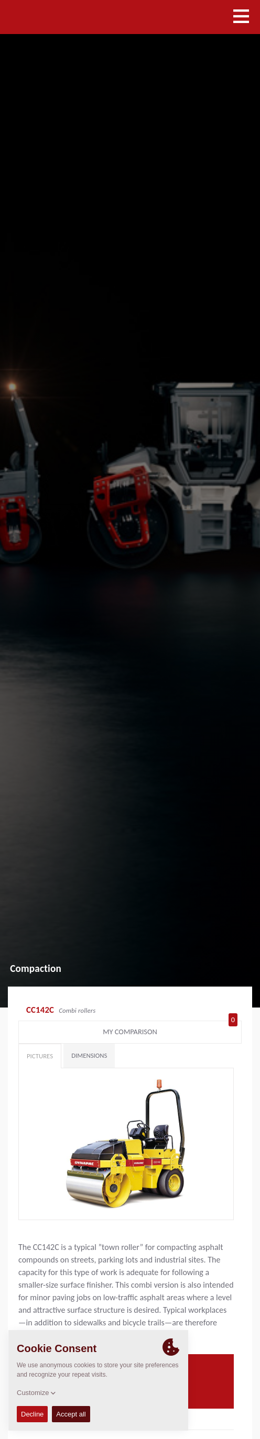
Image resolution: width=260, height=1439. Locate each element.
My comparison (170, 1029)
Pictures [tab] (40, 1056)
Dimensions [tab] (89, 1055)
